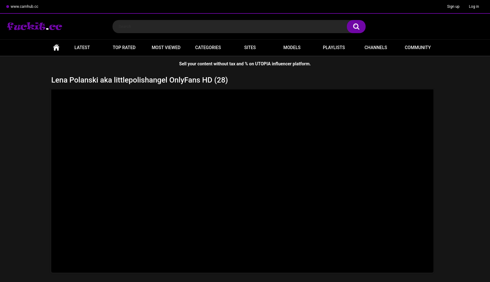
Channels (375, 47)
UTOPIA (263, 63)
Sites (250, 47)
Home (56, 48)
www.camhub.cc (24, 6)
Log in (474, 6)
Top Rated (124, 47)
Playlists (334, 47)
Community (418, 47)
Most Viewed (166, 47)
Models (292, 47)
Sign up (453, 6)
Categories (208, 47)
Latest (82, 47)
